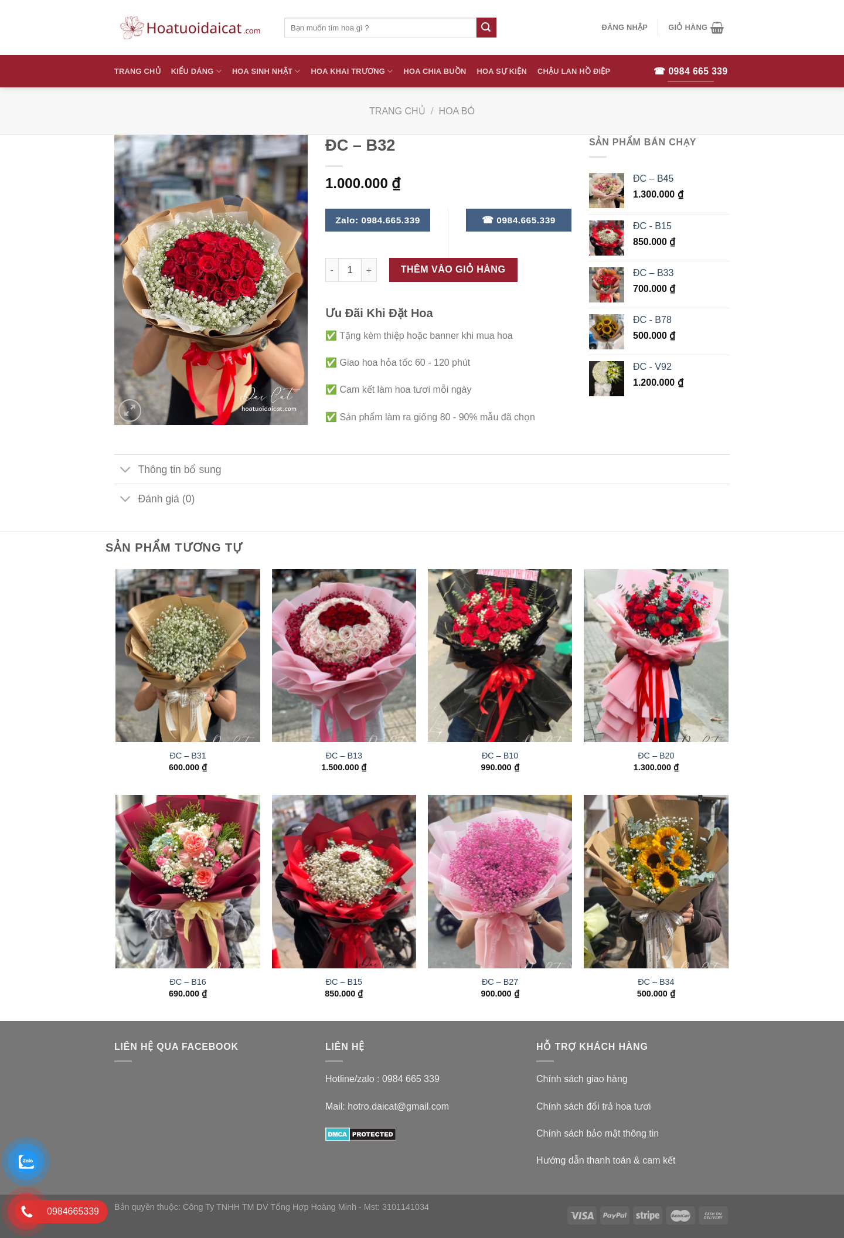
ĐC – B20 (656, 755)
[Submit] (486, 28)
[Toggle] (125, 470)
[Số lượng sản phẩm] (350, 269)
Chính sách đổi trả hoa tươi (593, 1106)
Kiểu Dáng (196, 71)
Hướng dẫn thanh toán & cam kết (605, 1160)
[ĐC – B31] (187, 656)
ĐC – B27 (500, 982)
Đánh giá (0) (154, 500)
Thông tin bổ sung (168, 470)
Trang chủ (397, 111)
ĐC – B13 (344, 755)
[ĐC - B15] (344, 881)
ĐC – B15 (344, 982)
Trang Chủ (137, 71)
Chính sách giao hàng (582, 1079)
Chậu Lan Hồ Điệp (573, 71)
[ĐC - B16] (187, 881)
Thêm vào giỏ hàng (453, 269)
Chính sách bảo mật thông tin (597, 1133)
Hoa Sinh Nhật (266, 71)
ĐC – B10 (500, 755)
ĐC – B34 (656, 982)
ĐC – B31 (187, 755)
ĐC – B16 (187, 982)
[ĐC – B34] (656, 881)
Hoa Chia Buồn (435, 71)
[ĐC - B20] (656, 656)
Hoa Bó (457, 111)
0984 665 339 (411, 1079)
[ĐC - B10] (500, 656)
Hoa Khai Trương (352, 71)
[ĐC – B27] (500, 881)
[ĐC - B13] (344, 656)
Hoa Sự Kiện (501, 71)
